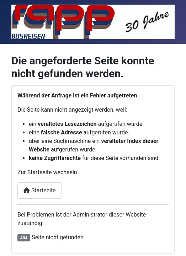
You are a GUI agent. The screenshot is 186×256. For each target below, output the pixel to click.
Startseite (39, 190)
